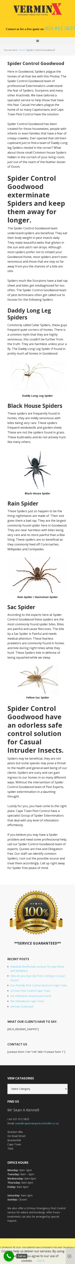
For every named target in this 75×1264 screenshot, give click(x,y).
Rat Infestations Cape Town (27, 1001)
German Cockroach (22, 1006)
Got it (40, 1261)
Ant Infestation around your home (30, 996)
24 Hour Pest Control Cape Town (30, 990)
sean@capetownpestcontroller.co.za (37, 1123)
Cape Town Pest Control (38, 9)
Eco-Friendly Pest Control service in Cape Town (38, 985)
